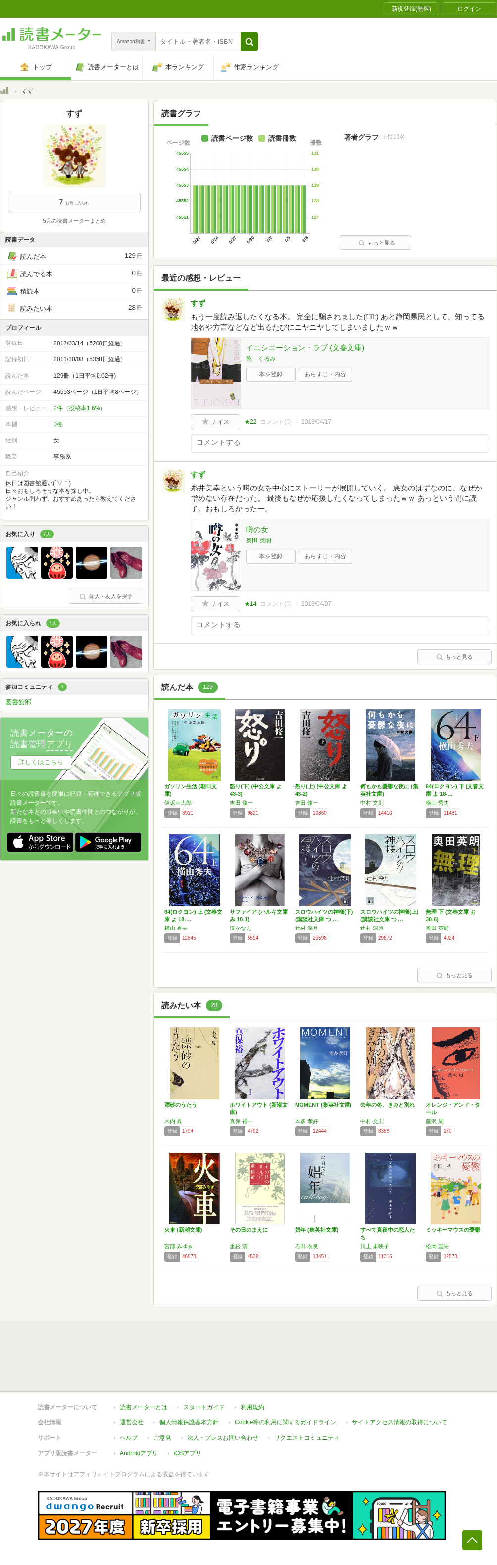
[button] (249, 41)
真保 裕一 (241, 1121)
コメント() (276, 422)
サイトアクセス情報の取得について (399, 1422)
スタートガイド (204, 1407)
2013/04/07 (316, 604)
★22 (250, 421)
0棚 (58, 424)
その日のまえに (249, 1230)
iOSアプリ (187, 1453)
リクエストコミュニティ (307, 1438)
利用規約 (252, 1407)
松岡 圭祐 (437, 1246)
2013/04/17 (316, 422)
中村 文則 (372, 803)
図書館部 (18, 702)
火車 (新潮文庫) (183, 1230)
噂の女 (257, 529)
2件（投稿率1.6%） (79, 408)
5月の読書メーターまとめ (74, 221)
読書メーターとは (143, 1407)
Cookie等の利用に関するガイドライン (285, 1422)
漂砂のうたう (180, 1105)
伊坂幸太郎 (178, 803)
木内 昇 (173, 1121)
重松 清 (239, 1246)
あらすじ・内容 (325, 374)
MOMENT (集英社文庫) (323, 1105)
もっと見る (376, 242)
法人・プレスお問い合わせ (222, 1438)
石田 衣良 (306, 1246)
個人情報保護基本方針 (189, 1422)
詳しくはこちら (40, 762)
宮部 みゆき (178, 1246)
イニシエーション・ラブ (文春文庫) (305, 347)
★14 (250, 603)
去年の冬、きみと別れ (387, 1105)
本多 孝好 (306, 1121)
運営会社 (132, 1422)
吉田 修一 (241, 803)
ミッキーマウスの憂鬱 (453, 1230)
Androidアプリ (139, 1453)
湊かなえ (240, 928)
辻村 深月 (306, 928)
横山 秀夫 (437, 803)
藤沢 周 (435, 1121)
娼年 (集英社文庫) (316, 1230)
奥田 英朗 (258, 540)
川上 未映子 (374, 1246)
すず (198, 303)
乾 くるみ (261, 358)
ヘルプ (129, 1438)
